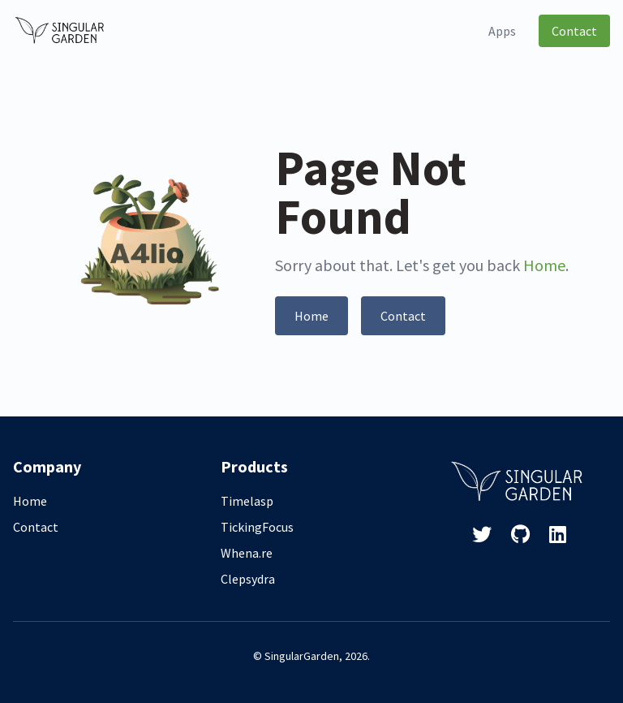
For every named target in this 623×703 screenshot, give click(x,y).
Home (544, 265)
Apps (502, 31)
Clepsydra (248, 579)
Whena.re (247, 553)
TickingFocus (257, 527)
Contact (574, 31)
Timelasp (247, 501)
